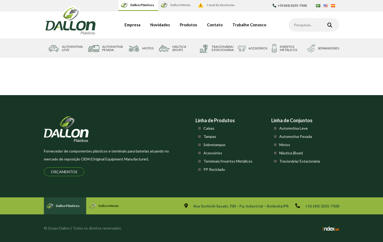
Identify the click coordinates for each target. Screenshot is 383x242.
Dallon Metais (180, 5)
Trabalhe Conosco (249, 24)
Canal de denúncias (221, 5)
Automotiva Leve (293, 128)
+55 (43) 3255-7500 (290, 5)
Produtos (188, 24)
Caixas (208, 128)
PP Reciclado (214, 169)
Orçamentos (64, 171)
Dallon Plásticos (142, 5)
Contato (215, 24)
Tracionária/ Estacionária (299, 161)
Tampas (209, 136)
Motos (284, 144)
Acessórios (212, 153)
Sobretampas (214, 144)
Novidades (160, 24)
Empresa (132, 24)
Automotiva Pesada (295, 136)
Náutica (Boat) (291, 153)
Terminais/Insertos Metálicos (227, 161)
